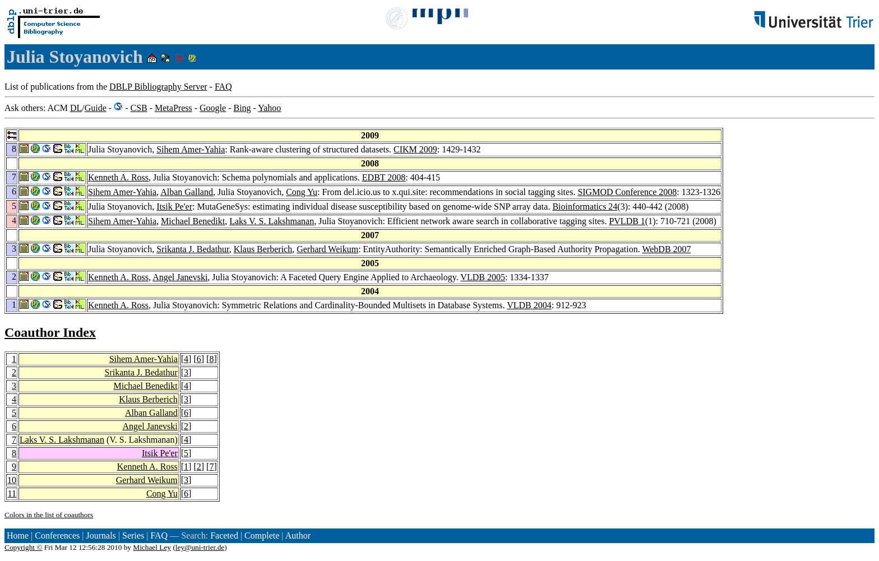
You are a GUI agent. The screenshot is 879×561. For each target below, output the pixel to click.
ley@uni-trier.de (199, 547)
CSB (138, 108)
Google (213, 108)
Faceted (224, 535)
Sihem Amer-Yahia (190, 149)
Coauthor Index (50, 332)
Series (133, 535)
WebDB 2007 (666, 249)
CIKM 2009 (415, 149)
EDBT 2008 (383, 177)
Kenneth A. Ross (118, 177)
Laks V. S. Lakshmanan (271, 221)
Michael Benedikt (193, 221)
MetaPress (173, 108)
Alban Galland (186, 192)
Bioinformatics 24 (584, 206)
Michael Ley (152, 547)
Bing (242, 108)
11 (12, 493)
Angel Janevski (179, 277)
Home (18, 535)
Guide (96, 108)
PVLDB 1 (627, 221)
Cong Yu (301, 192)
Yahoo (269, 108)
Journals (100, 535)
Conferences (57, 535)
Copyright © (23, 547)
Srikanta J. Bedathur (192, 249)
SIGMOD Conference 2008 (627, 192)
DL (76, 108)
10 (11, 480)
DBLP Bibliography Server (158, 86)
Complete (261, 535)
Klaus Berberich (263, 249)
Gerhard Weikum (327, 249)
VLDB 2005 (482, 277)
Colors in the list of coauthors (48, 515)
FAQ (223, 86)
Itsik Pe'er (174, 206)
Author (298, 535)
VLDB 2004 (529, 305)
